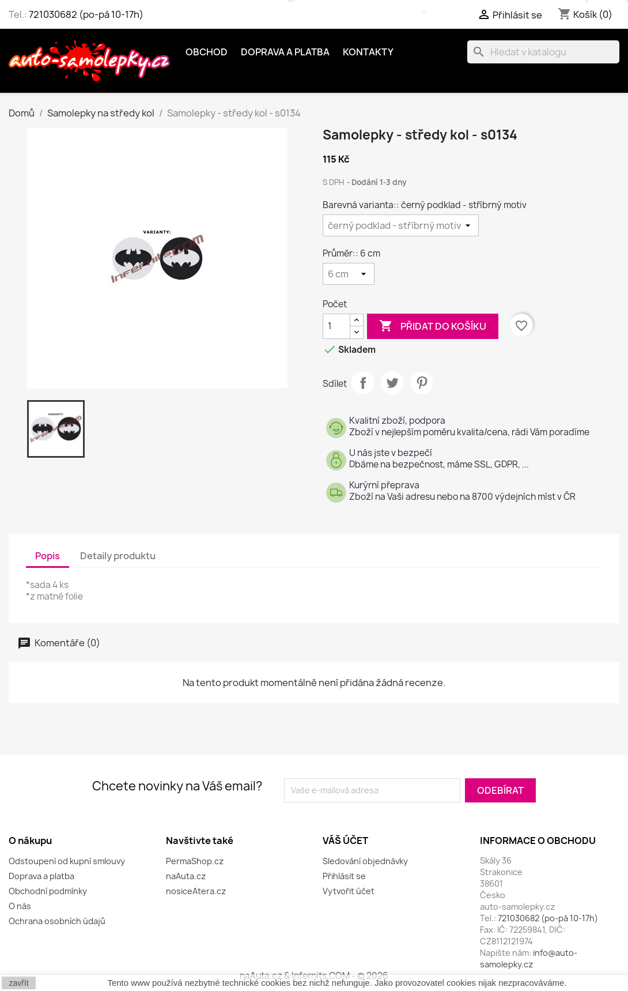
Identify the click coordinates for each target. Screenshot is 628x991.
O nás (20, 905)
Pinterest (421, 382)
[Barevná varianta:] (401, 225)
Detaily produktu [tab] (118, 555)
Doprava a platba (285, 52)
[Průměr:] (348, 274)
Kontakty (368, 52)
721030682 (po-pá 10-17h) (86, 14)
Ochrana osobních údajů (57, 920)
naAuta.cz (186, 876)
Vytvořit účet (348, 891)
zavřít (18, 983)
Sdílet (362, 382)
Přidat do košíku (432, 326)
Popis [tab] (47, 555)
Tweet (392, 382)
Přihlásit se (344, 876)
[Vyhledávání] (543, 51)
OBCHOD (207, 52)
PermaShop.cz (195, 861)
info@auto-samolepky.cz (528, 958)
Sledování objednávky (365, 861)
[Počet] (336, 326)
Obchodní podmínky (48, 891)
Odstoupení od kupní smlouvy (67, 861)
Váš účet (345, 840)
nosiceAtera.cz (196, 891)
